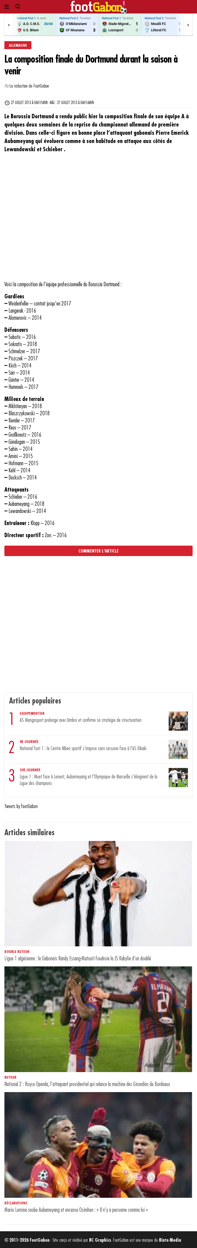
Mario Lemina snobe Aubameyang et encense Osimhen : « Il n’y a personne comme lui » (76, 1210)
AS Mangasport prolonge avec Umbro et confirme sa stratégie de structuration (80, 720)
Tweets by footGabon (21, 806)
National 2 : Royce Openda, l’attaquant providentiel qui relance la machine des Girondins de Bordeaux (87, 1084)
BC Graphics (100, 1240)
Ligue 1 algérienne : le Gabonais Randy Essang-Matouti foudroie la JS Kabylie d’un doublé (77, 958)
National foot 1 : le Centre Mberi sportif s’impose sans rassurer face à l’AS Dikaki (83, 748)
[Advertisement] (96, 220)
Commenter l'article (98, 551)
